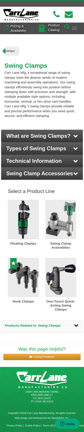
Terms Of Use (50, 425)
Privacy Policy (14, 425)
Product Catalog (54, 27)
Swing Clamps (49, 325)
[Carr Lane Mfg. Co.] (21, 14)
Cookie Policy (32, 425)
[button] (42, 136)
